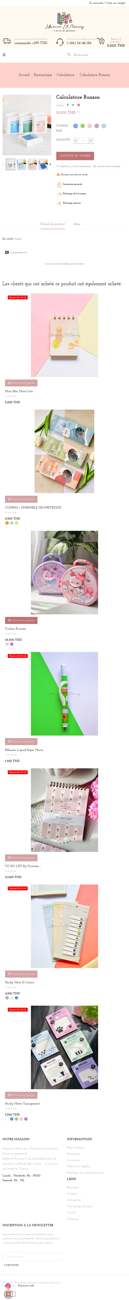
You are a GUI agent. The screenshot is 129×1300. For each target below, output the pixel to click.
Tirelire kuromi (15, 629)
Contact (72, 1193)
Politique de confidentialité (85, 1172)
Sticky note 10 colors (19, 982)
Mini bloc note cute (19, 391)
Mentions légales (78, 1166)
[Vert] (82, 126)
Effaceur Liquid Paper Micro (24, 750)
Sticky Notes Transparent (22, 1103)
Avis (77, 224)
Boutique (73, 1187)
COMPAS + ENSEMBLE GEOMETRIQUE (33, 507)
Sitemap (72, 1219)
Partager (68, 105)
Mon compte (75, 1147)
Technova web (26, 1285)
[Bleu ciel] (104, 126)
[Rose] (90, 126)
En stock (8, 239)
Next (50, 164)
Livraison (73, 1160)
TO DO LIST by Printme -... (23, 866)
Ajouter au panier (75, 156)
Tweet (73, 105)
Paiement (73, 1153)
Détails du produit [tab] (52, 224)
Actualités (74, 1200)
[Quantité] (83, 140)
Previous (3, 164)
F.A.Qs (71, 1212)
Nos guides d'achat (79, 1206)
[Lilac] (97, 126)
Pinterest (78, 105)
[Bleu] (75, 126)
